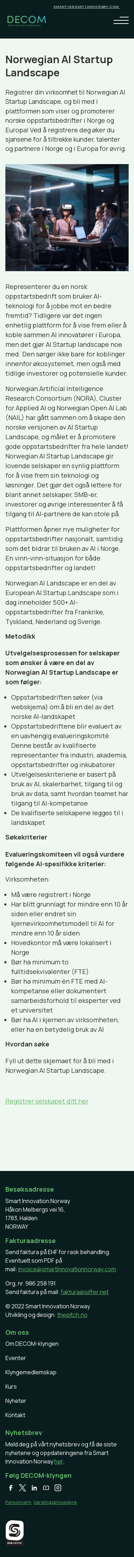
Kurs (11, 1386)
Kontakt (15, 1415)
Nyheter (15, 1401)
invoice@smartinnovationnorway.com (67, 1269)
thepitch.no (72, 1315)
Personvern (18, 1502)
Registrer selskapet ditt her (47, 1101)
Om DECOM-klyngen (32, 1344)
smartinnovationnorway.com (86, 6)
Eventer (15, 1358)
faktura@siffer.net (85, 1292)
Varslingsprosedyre (55, 1502)
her (58, 1461)
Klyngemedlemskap (30, 1372)
